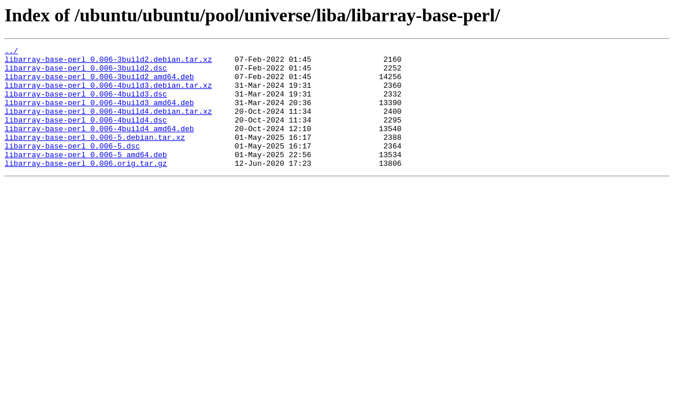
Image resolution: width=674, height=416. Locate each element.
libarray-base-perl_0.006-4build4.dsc (86, 135)
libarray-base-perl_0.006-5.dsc (72, 166)
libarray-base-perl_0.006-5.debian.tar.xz (95, 156)
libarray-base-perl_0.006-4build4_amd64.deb (99, 145)
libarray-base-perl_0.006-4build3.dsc (86, 104)
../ (11, 52)
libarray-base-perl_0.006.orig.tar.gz (86, 187)
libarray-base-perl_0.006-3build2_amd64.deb (99, 83)
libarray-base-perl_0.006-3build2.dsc (86, 73)
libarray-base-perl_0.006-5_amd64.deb (86, 177)
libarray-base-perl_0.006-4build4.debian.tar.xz (108, 125)
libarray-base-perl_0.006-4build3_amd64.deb (99, 114)
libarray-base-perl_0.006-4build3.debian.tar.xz (108, 93)
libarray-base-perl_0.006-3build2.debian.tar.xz (108, 62)
